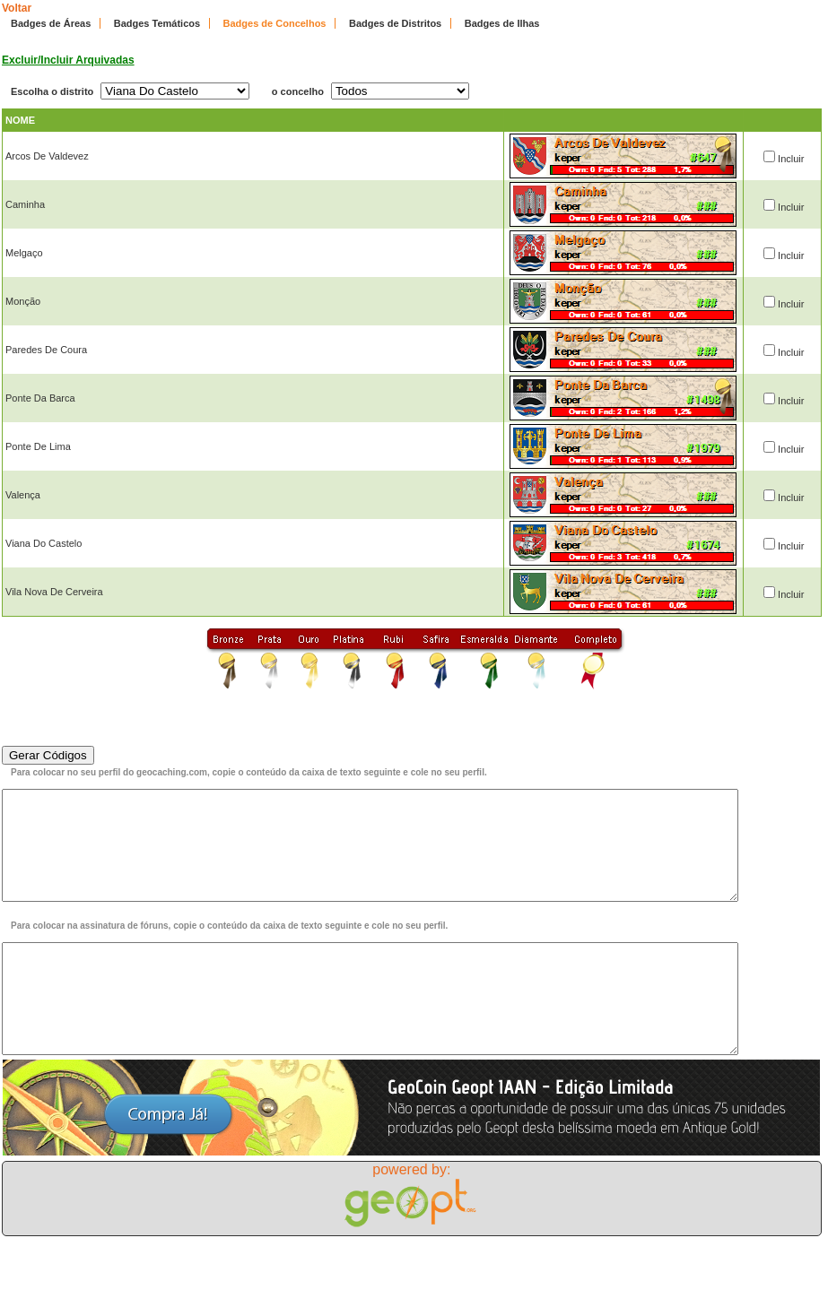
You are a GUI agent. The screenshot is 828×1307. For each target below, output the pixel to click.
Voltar (16, 8)
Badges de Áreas (51, 23)
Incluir (791, 158)
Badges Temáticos (157, 23)
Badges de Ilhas (502, 23)
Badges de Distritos (395, 23)
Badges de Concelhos (275, 23)
